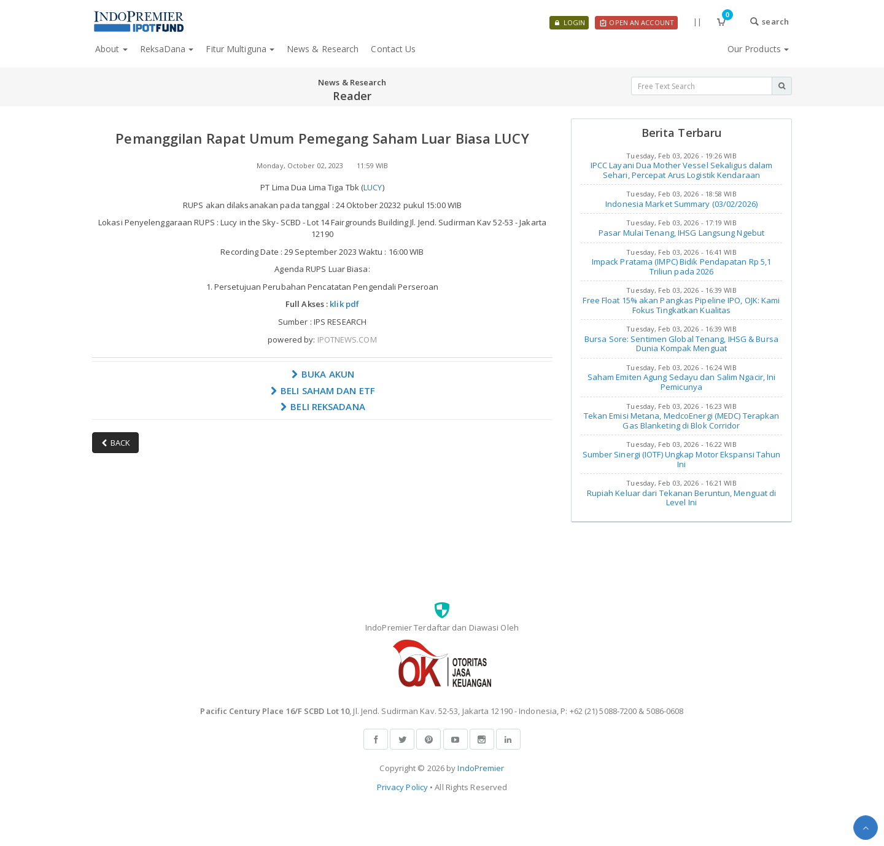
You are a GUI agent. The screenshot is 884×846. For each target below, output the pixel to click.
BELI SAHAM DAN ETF (322, 390)
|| (697, 21)
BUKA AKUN (322, 374)
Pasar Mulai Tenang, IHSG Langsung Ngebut (681, 232)
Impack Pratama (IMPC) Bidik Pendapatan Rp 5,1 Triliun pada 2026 (682, 266)
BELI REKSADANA (322, 406)
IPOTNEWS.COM (347, 339)
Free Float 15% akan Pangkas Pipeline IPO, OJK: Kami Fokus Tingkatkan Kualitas (681, 305)
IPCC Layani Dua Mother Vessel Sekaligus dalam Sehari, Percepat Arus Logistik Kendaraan (682, 170)
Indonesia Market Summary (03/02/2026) (681, 203)
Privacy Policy (402, 787)
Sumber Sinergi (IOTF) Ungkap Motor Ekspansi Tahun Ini (682, 459)
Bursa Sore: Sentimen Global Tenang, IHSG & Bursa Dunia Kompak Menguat (681, 343)
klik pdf (344, 303)
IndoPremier (480, 768)
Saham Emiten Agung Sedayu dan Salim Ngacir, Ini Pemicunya (681, 381)
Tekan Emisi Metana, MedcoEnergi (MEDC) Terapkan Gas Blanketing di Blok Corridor (682, 420)
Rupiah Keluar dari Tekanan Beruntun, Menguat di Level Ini (682, 497)
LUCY (372, 187)
